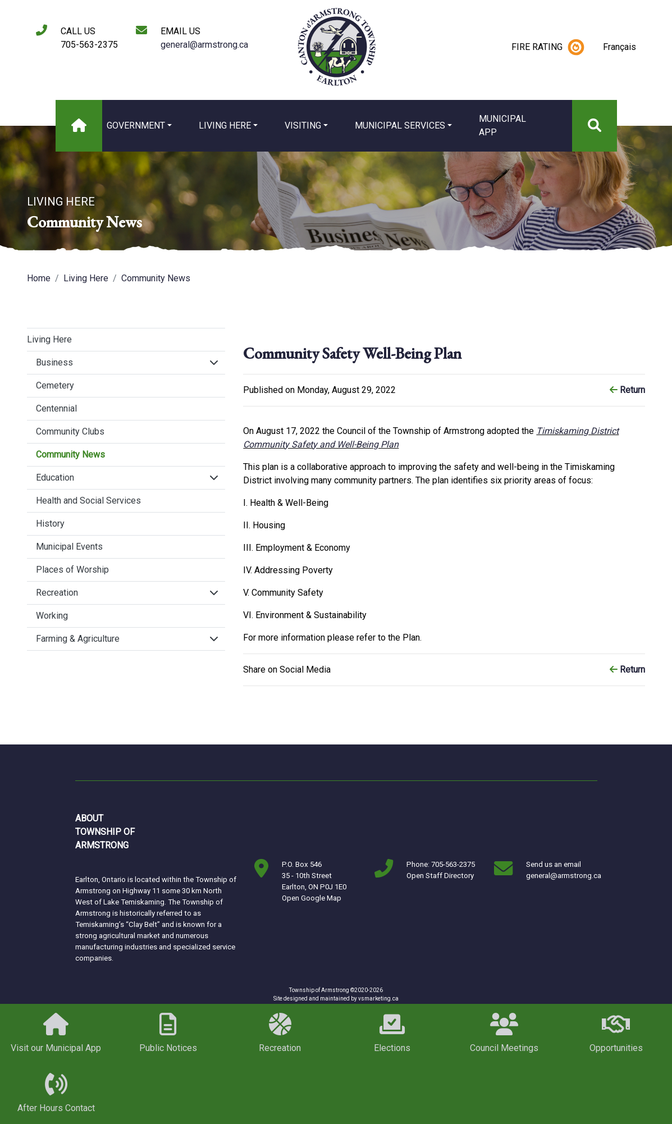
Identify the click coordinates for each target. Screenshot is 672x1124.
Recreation (57, 592)
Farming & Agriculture (78, 638)
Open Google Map (311, 898)
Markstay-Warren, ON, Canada (200, 832)
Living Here (85, 278)
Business (54, 362)
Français (619, 47)
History (50, 523)
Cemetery (55, 385)
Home (39, 278)
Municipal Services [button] (400, 125)
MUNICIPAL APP (502, 125)
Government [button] (136, 125)
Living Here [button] (225, 125)
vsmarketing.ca (378, 998)
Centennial (56, 408)
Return (627, 390)
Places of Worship (72, 569)
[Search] (594, 126)
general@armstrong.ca (204, 44)
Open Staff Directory (440, 875)
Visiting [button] (303, 125)
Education (55, 477)
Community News (155, 278)
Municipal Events (69, 546)
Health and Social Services (88, 500)
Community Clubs (70, 431)
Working (52, 615)
